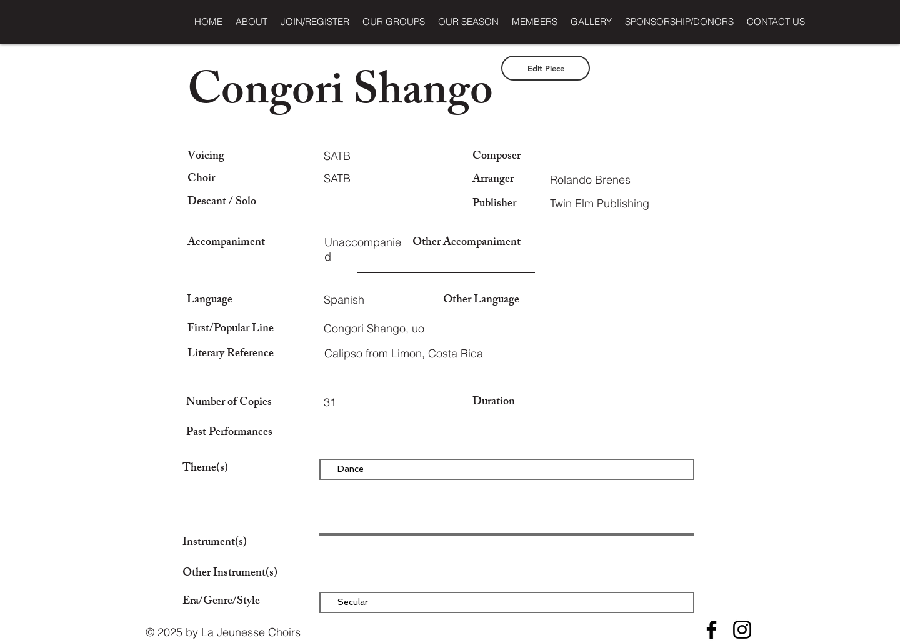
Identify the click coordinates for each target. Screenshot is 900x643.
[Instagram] (742, 629)
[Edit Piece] (545, 68)
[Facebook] (711, 629)
